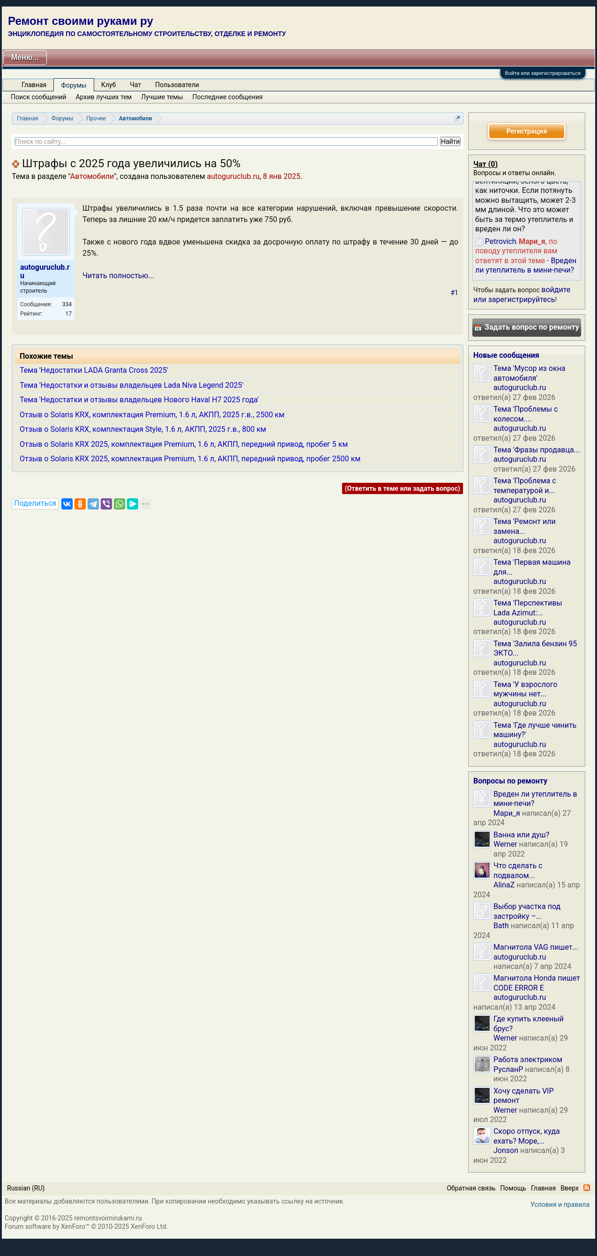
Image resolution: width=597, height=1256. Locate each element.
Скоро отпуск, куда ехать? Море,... (526, 1136)
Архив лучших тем (104, 97)
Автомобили (92, 176)
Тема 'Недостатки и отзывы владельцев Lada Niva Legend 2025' (131, 385)
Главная (34, 85)
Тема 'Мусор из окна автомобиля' (529, 373)
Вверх (569, 1188)
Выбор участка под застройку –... (526, 911)
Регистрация (527, 130)
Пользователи (177, 85)
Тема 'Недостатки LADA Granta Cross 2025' (94, 370)
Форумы (73, 85)
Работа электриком (527, 1059)
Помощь (513, 1188)
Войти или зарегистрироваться (543, 73)
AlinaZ (504, 884)
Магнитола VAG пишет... (535, 947)
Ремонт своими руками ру (80, 21)
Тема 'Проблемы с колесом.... (525, 414)
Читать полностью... (118, 275)
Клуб (108, 85)
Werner (505, 844)
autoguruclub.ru (233, 176)
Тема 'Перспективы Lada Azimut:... (527, 607)
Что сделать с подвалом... (517, 870)
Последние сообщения (228, 97)
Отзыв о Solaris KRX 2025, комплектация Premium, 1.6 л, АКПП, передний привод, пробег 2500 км (190, 458)
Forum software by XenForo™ (86, 1226)
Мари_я (506, 813)
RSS (586, 1187)
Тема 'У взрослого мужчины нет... (525, 689)
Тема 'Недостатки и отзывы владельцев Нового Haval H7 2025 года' (139, 399)
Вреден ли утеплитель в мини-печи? (525, 265)
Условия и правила (560, 1204)
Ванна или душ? (521, 834)
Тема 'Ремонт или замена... (524, 526)
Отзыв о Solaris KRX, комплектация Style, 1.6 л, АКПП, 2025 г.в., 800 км (143, 429)
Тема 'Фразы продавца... (536, 449)
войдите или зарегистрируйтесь (521, 294)
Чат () (485, 164)
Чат (135, 85)
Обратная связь (471, 1188)
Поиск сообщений (39, 97)
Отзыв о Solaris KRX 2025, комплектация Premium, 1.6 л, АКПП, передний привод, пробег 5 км (184, 444)
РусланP (508, 1069)
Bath (501, 925)
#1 (455, 292)
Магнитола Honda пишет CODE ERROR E (536, 983)
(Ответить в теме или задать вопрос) (402, 488)
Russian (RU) (26, 1188)
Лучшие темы (162, 97)
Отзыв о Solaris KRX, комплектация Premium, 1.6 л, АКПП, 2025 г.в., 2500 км (152, 414)
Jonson (505, 1150)
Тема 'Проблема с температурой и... (524, 485)
